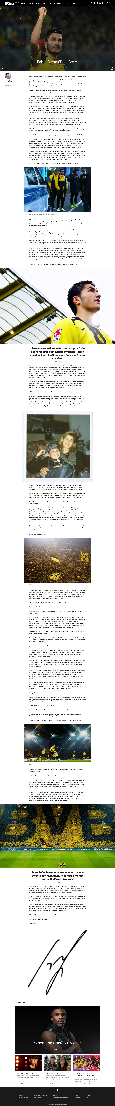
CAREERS (55, 1095)
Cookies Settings (91, 1097)
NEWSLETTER (37, 1097)
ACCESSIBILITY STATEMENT (60, 1097)
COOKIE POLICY (23, 1097)
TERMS (89, 1095)
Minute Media (54, 1104)
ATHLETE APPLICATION (40, 1095)
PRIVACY (77, 1095)
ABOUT (21, 1095)
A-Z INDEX (78, 1097)
